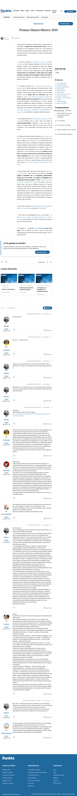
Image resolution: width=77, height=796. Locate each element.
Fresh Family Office (61, 83)
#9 (6, 393)
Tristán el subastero (6, 733)
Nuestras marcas (6, 780)
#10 (6, 370)
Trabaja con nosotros (8, 783)
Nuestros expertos (7, 777)
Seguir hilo (11, 307)
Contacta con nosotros (8, 774)
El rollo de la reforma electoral (65, 134)
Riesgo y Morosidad (61, 103)
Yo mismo (6, 623)
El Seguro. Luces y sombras (63, 97)
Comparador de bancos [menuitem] (18, 17)
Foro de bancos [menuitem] (44, 17)
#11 (6, 346)
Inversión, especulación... (63, 86)
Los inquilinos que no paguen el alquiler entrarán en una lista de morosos (34, 217)
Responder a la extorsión (35, 228)
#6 (6, 467)
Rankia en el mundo (7, 772)
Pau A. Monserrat (6, 513)
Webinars (55, 777)
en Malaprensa (42, 208)
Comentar (47, 307)
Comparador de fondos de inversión (37, 772)
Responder (48, 330)
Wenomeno (6, 470)
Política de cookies (55, 793)
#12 (6, 322)
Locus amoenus (61, 120)
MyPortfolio (31, 785)
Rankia (57, 72)
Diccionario (31, 783)
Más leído (68, 110)
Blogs (54, 772)
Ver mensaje (46, 313)
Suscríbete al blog (66, 23)
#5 (6, 510)
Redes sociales (57, 782)
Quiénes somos (6, 769)
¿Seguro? (58, 99)
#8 (6, 416)
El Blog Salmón (60, 88)
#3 (6, 620)
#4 (6, 534)
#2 (6, 709)
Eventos (55, 780)
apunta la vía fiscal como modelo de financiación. (38, 96)
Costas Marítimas (61, 101)
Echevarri (6, 38)
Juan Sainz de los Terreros (63, 94)
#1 (6, 730)
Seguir (6, 328)
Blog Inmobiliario (60, 90)
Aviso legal (34, 793)
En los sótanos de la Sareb (64, 124)
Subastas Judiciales (61, 95)
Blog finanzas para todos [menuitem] (33, 17)
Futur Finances (60, 92)
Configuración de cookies (68, 793)
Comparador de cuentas (34, 780)
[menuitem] (16, 11)
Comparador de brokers (34, 769)
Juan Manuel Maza (61, 85)
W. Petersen (6, 349)
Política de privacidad (43, 793)
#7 (6, 436)
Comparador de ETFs (33, 774)
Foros (54, 769)
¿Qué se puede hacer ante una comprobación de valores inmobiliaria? (65, 114)
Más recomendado (59, 110)
